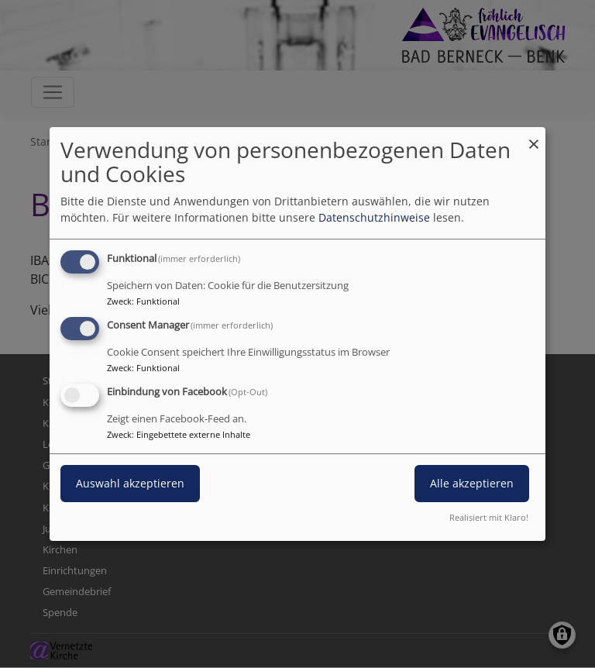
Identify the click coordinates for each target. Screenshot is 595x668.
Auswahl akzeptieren (130, 483)
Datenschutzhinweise (374, 217)
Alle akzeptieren (472, 483)
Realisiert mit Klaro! (488, 517)
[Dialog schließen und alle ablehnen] (533, 136)
